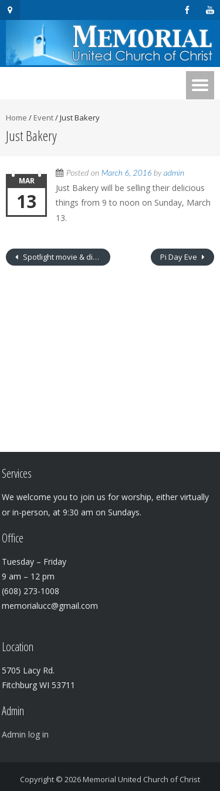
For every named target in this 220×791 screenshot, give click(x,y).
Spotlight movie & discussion (65, 257)
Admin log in (25, 734)
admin (174, 172)
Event (43, 117)
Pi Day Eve (179, 257)
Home (16, 117)
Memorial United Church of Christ (141, 779)
